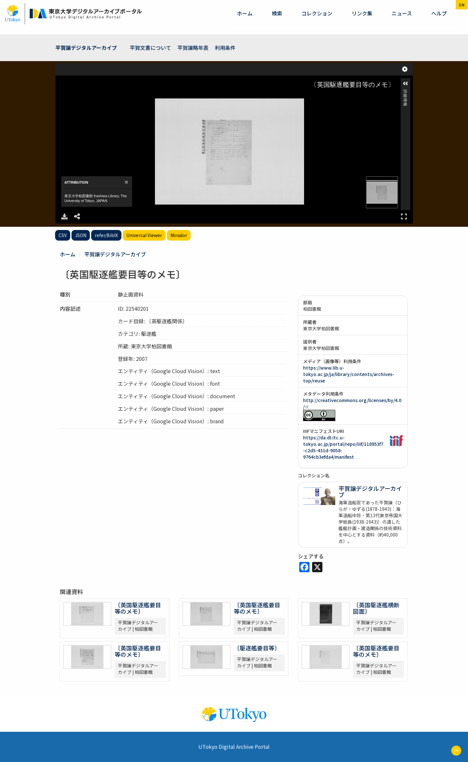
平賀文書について (150, 47)
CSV (63, 235)
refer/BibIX (106, 235)
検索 (277, 13)
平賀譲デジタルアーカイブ (86, 47)
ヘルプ (439, 13)
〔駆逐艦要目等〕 (257, 648)
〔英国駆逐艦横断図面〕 (376, 608)
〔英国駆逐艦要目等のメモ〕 (138, 608)
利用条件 (225, 47)
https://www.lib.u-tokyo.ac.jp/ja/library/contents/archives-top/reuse (348, 374)
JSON (80, 235)
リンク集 (362, 13)
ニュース (402, 13)
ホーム (245, 13)
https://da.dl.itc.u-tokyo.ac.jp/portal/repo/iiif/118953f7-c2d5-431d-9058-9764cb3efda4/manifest (343, 447)
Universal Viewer (144, 235)
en (461, 5)
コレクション (316, 13)
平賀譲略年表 (192, 47)
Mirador (178, 235)
